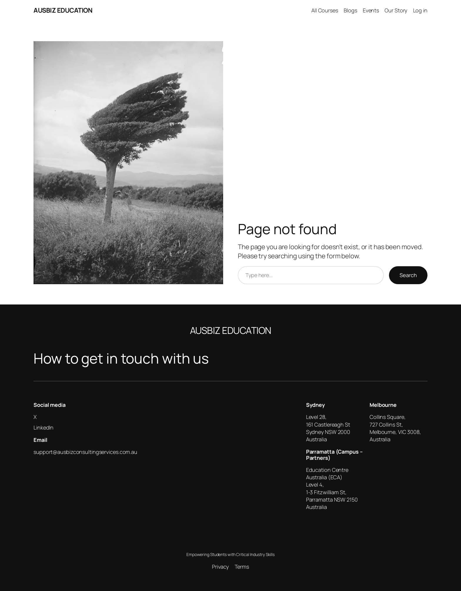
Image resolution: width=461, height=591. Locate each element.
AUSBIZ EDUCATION (63, 10)
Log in (420, 10)
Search (408, 275)
